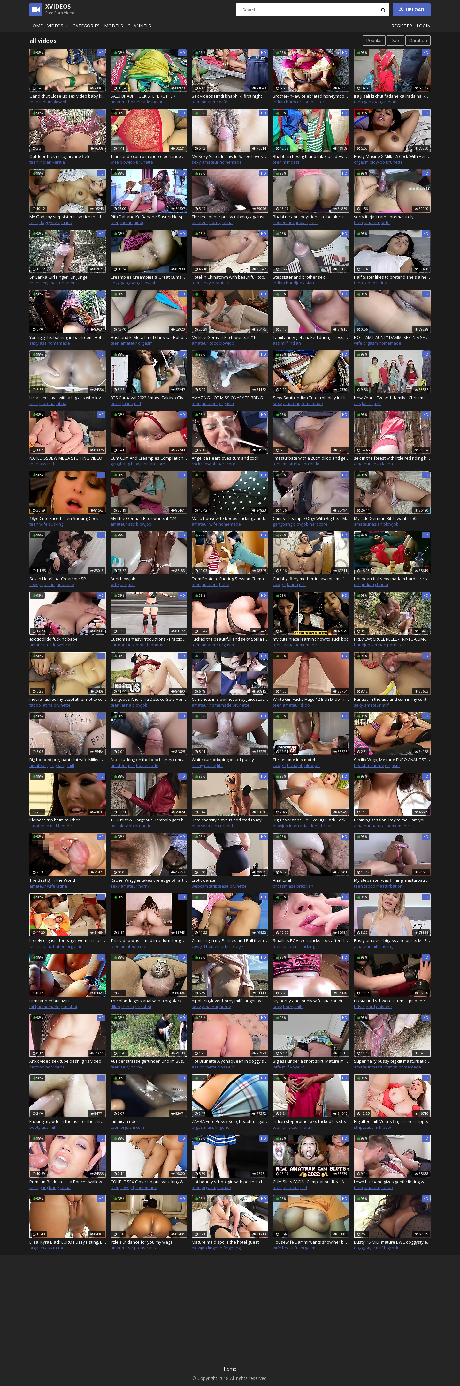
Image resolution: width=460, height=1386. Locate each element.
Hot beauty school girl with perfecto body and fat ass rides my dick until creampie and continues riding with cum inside (230, 1182)
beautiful (220, 283)
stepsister (314, 102)
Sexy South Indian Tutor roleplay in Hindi (311, 398)
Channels (139, 26)
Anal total (282, 880)
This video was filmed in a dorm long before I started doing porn (149, 940)
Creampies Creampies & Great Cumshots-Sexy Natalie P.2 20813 (149, 277)
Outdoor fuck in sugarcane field (60, 156)
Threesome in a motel (294, 759)
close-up (226, 1067)
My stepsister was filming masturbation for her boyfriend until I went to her (392, 880)
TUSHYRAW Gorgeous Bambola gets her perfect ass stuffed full (149, 820)
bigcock (391, 1248)
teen (33, 102)
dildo (314, 464)
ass (43, 343)
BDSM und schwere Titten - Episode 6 (389, 1001)
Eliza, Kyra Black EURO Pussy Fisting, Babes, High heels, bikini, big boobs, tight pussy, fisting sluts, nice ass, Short (67, 1242)
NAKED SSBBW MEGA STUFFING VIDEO (65, 458)
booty (35, 1127)
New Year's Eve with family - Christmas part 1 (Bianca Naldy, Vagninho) (392, 398)
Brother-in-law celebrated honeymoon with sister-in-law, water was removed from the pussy (311, 96)
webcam (65, 645)
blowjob (60, 102)
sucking (56, 524)
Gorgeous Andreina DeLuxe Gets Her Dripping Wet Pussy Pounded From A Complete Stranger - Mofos (149, 699)
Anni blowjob (123, 578)
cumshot (69, 1006)
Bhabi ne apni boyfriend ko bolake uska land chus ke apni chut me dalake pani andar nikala (311, 217)
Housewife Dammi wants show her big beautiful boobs (311, 1242)
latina (66, 222)
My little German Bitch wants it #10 (224, 337)
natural (379, 825)
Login (424, 26)
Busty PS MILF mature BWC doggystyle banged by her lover (392, 1242)
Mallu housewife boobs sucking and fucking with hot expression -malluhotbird (230, 518)
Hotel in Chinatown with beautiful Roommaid (230, 277)
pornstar (395, 645)
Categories (86, 26)
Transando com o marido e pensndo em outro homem (149, 156)
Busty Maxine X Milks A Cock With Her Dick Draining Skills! (392, 156)
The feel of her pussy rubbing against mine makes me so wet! (230, 217)
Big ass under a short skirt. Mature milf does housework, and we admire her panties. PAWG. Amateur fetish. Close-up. (311, 1061)
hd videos (136, 645)
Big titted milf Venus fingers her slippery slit (392, 1121)
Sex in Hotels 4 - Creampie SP (57, 578)
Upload (411, 9)
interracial (299, 825)
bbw (196, 825)
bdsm (359, 1006)
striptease (39, 825)
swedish (209, 825)
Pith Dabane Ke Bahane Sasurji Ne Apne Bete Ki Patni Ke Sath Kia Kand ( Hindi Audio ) (149, 217)
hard (370, 1006)
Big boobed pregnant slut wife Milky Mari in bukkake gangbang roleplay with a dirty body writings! (67, 759)
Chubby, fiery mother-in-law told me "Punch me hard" (311, 578)
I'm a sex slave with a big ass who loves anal (67, 398)
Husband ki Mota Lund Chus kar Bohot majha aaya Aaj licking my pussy (149, 337)
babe (224, 584)
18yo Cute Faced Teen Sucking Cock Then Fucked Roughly (67, 518)
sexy (196, 162)
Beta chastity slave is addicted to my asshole (230, 820)
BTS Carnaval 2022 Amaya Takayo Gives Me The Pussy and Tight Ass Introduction (149, 398)
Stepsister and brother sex (299, 277)
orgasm (361, 162)
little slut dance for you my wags (141, 1242)
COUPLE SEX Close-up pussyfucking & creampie (149, 1182)
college (236, 946)
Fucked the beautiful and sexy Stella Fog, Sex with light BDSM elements (230, 639)
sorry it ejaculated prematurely (384, 217)
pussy (210, 765)
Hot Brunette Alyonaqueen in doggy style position (230, 1061)
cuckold (225, 825)
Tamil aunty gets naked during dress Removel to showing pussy (311, 337)
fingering (232, 1248)
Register (401, 26)
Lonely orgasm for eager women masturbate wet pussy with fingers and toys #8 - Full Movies (67, 940)
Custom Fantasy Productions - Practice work (149, 639)
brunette (144, 162)
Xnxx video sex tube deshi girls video (65, 1061)
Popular (374, 40)
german (378, 645)
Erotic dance (203, 880)
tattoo (59, 1248)
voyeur (297, 1067)
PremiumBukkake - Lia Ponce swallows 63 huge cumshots (67, 1182)
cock (213, 343)
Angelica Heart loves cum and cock (225, 458)
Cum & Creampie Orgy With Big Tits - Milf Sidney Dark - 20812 (311, 518)
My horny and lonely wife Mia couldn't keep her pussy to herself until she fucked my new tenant (311, 1001)
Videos (58, 26)
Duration (418, 40)
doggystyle (49, 222)
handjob (294, 283)
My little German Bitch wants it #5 (386, 518)
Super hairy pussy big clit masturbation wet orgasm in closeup (392, 1061)
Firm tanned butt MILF (49, 1001)
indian (45, 102)
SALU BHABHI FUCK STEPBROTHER (143, 96)
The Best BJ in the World (52, 880)
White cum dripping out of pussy (223, 759)
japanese (65, 584)
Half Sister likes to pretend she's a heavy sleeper (392, 277)
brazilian (304, 886)
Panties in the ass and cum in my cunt (390, 699)
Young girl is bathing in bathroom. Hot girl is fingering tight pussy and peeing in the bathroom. (67, 337)
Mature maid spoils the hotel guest (225, 1242)
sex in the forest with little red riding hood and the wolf (392, 458)
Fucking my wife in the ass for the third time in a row (67, 1121)
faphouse (156, 645)
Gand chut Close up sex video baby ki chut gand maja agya (67, 96)
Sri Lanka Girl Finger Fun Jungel (58, 277)
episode (384, 1006)
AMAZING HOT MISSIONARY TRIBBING (227, 398)
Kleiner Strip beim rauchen (55, 820)
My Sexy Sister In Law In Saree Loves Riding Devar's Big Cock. (230, 156)
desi (295, 162)
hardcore (295, 102)
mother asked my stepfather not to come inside (67, 699)
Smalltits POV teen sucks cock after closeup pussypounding (311, 940)
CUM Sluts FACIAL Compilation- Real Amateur (311, 1182)
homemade (139, 102)
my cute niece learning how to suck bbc (310, 639)
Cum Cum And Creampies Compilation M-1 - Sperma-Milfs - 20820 (149, 458)
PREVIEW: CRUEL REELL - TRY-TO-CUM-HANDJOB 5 (392, 639)
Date (395, 40)
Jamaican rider (124, 1121)
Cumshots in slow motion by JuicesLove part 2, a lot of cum (230, 699)
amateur (119, 102)
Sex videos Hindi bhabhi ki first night (227, 96)
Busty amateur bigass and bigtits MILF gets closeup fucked (392, 940)
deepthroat (321, 825)
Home (36, 26)
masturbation (63, 283)
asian (308, 283)
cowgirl (36, 584)
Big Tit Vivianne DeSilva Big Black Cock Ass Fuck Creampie (311, 820)
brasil (116, 403)
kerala (58, 162)
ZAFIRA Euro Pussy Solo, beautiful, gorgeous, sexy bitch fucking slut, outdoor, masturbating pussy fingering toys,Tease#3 (230, 1121)
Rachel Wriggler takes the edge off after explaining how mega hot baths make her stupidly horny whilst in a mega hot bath (149, 880)
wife (223, 102)
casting (386, 946)
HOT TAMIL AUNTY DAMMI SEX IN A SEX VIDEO (392, 337)
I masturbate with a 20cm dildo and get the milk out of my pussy (311, 458)
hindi (138, 222)
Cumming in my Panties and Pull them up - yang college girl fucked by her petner (230, 940)
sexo (376, 464)
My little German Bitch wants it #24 (143, 518)
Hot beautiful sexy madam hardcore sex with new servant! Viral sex (392, 578)
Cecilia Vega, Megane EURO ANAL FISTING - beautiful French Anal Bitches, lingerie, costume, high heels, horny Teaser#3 (392, 759)
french (127, 1006)
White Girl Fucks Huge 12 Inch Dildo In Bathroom (311, 699)
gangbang (373, 102)
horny (215, 222)
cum (140, 1127)
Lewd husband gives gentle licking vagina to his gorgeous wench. (392, 1182)
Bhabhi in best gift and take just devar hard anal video (311, 156)
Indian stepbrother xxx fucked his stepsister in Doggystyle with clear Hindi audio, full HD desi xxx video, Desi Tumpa (311, 1121)
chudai (381, 584)
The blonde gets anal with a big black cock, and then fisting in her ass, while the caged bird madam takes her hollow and (149, 1001)
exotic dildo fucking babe (53, 639)
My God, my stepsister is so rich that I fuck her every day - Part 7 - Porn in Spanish (67, 217)
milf (286, 162)
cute (142, 946)
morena (47, 403)
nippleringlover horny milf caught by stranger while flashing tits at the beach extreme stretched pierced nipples (230, 1001)
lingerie (222, 1127)
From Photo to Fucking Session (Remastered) (230, 578)
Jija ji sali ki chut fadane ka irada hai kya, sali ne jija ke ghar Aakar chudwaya (392, 96)
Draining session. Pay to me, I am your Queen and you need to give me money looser (392, 820)
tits (220, 765)
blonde (65, 825)
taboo (369, 283)
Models (113, 26)
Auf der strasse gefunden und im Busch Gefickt (149, 1061)
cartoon (118, 645)
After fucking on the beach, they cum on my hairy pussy (149, 759)
